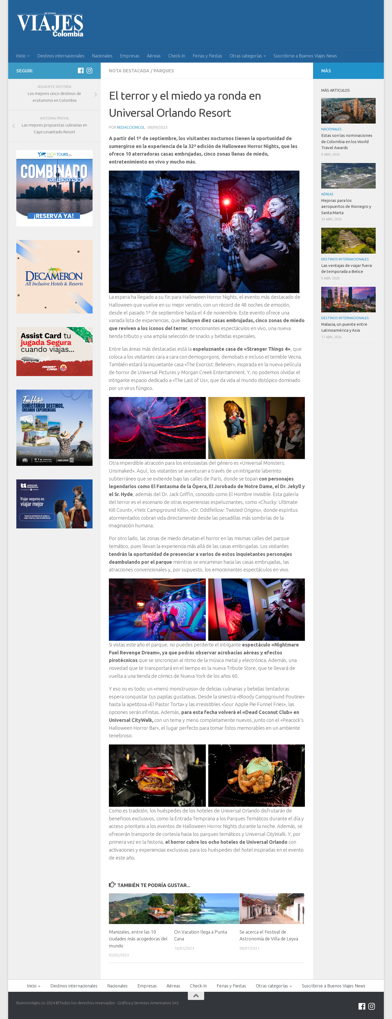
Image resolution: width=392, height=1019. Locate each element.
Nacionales (102, 55)
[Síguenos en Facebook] (80, 70)
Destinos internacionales (60, 55)
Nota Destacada (129, 70)
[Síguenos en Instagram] (89, 70)
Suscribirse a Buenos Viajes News (305, 55)
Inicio (21, 55)
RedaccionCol (131, 127)
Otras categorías (246, 55)
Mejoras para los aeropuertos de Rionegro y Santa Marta (346, 206)
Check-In (176, 55)
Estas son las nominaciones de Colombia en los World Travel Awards (346, 141)
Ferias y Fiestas (207, 55)
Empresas (129, 55)
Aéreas (154, 55)
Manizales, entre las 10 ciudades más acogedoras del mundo (138, 938)
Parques (164, 70)
